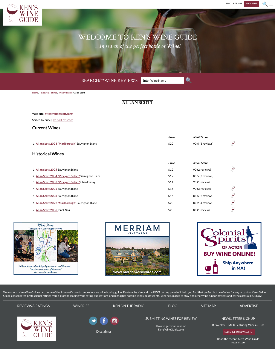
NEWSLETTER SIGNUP (238, 318)
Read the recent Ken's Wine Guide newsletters (238, 340)
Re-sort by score (63, 120)
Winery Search (66, 92)
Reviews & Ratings (48, 92)
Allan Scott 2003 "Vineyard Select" (58, 182)
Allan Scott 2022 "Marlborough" (56, 203)
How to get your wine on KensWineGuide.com (171, 327)
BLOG (228, 3)
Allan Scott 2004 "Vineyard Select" (58, 176)
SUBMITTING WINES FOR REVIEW (171, 318)
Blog (172, 306)
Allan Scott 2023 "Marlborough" (56, 143)
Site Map (208, 306)
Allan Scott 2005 (47, 169)
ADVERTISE (251, 3)
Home (35, 92)
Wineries (81, 306)
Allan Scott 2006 (47, 188)
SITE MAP (237, 3)
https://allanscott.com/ (59, 113)
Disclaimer (104, 331)
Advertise (249, 306)
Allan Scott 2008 (47, 195)
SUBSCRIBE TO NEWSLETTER (239, 332)
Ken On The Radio (129, 306)
